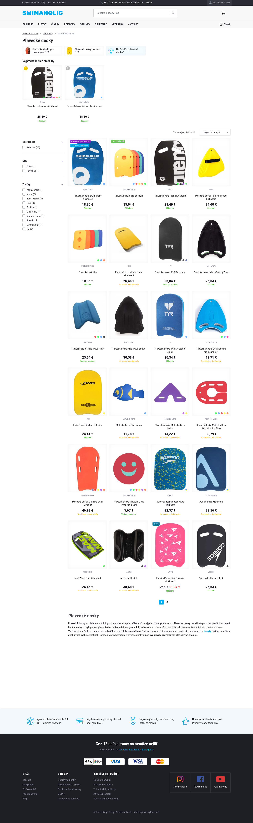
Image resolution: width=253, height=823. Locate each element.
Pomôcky (69, 24)
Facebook (134, 749)
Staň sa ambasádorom (105, 798)
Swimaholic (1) (34, 225)
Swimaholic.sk (30, 33)
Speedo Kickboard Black (211, 578)
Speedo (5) (32, 220)
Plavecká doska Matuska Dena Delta (170, 427)
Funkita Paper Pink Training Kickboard (170, 580)
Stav (42, 160)
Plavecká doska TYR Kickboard (170, 272)
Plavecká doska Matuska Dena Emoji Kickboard (128, 503)
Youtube (123, 749)
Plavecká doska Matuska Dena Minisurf (87, 503)
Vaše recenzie (29, 794)
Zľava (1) (31, 166)
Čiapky (55, 24)
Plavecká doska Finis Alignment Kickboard (211, 197)
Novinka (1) (32, 171)
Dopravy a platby (67, 779)
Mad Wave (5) (33, 211)
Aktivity (133, 24)
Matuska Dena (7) (36, 216)
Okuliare (27, 24)
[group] (42, 94)
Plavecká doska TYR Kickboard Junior (170, 350)
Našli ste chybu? (102, 779)
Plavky (42, 24)
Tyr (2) (30, 229)
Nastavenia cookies (68, 798)
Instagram (147, 749)
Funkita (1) (32, 207)
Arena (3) (31, 194)
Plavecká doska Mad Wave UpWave (211, 272)
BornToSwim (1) (35, 198)
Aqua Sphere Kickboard (211, 501)
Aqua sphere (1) (35, 190)
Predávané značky (103, 784)
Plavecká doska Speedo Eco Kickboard (170, 503)
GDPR (61, 794)
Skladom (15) (33, 147)
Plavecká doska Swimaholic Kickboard (88, 197)
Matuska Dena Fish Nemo (129, 425)
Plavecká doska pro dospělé (129, 195)
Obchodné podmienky (69, 789)
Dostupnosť (42, 141)
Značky (42, 184)
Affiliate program (102, 794)
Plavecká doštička (88, 272)
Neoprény (117, 24)
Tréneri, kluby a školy (104, 789)
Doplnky (85, 24)
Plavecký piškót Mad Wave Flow (88, 348)
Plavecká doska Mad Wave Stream (128, 348)
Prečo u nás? (29, 789)
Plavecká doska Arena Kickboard (170, 195)
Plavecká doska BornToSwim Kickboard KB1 (211, 350)
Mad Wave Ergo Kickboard (87, 578)
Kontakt (26, 779)
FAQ (24, 798)
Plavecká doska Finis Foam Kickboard (128, 274)
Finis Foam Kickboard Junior (87, 425)
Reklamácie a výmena (69, 784)
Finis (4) (31, 203)
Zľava (225, 24)
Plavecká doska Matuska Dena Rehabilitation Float (211, 427)
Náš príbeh (28, 784)
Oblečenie (101, 24)
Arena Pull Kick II (128, 578)
